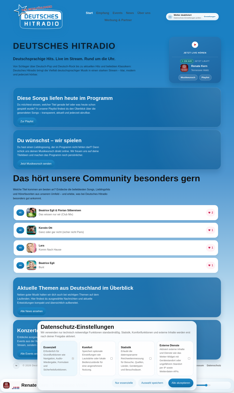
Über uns (143, 13)
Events (118, 13)
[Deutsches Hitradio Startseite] (38, 17)
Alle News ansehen (31, 311)
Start (89, 13)
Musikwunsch (188, 77)
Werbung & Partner (118, 20)
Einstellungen (209, 17)
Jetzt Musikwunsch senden (36, 163)
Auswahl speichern (152, 382)
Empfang (102, 13)
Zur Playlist (26, 121)
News (130, 13)
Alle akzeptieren (181, 382)
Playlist (205, 77)
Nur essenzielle (124, 382)
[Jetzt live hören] (195, 44)
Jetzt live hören (195, 53)
